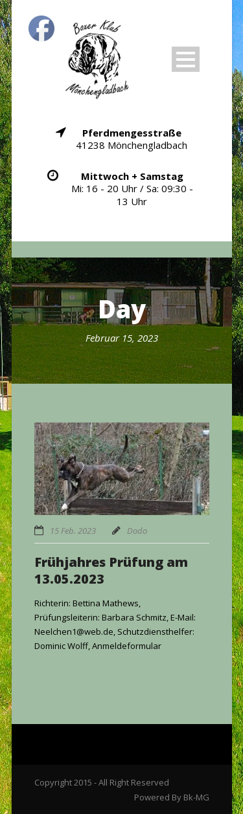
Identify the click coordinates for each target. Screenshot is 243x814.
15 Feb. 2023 (73, 530)
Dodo (137, 530)
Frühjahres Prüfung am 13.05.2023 (111, 570)
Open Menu (186, 59)
